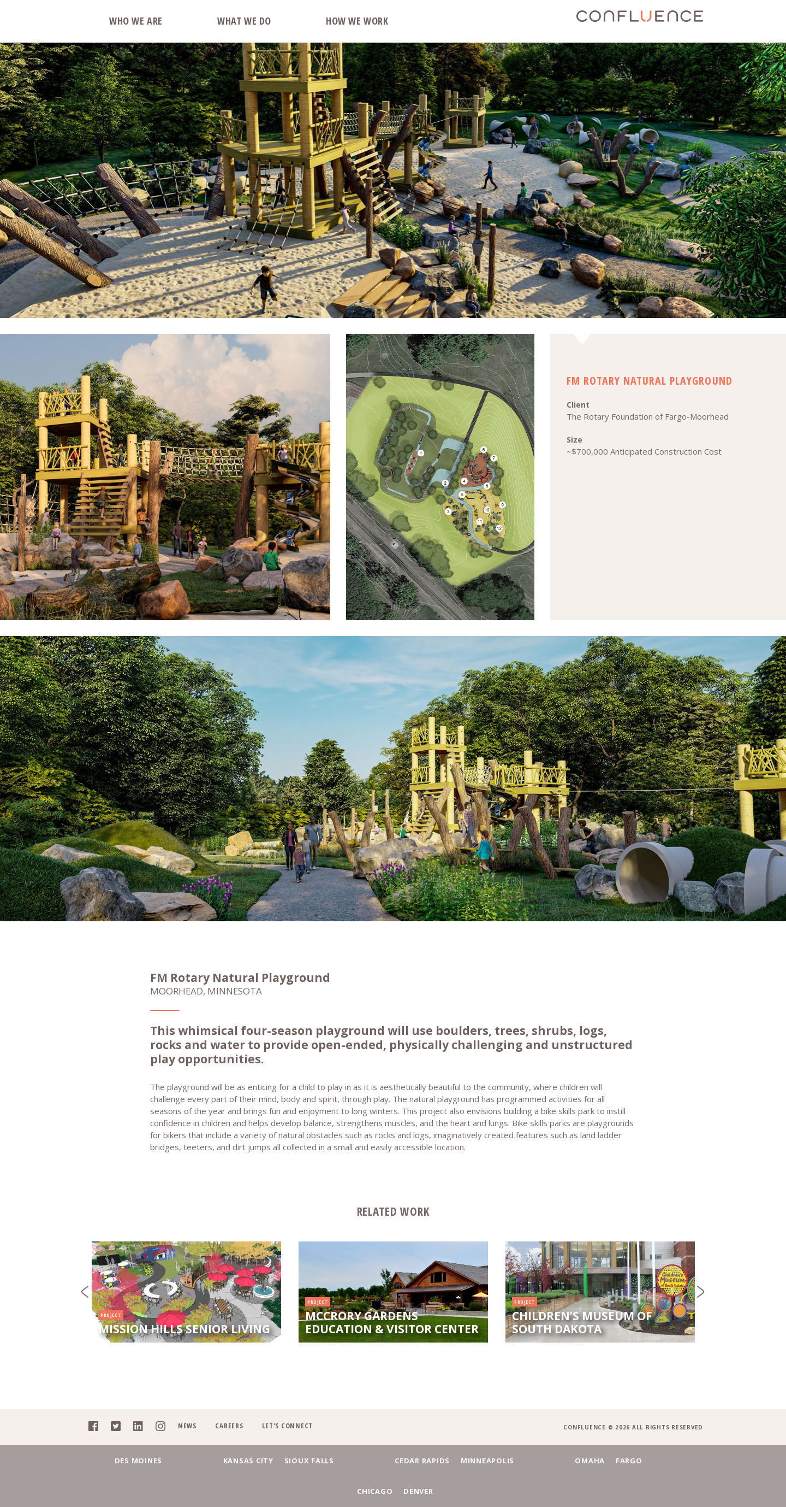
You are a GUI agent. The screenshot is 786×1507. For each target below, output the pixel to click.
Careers (225, 1438)
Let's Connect (283, 1438)
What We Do (244, 20)
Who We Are (136, 20)
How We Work (357, 20)
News (181, 1438)
